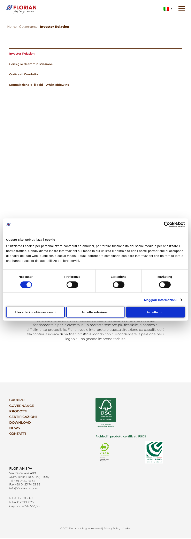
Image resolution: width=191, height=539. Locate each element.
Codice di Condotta (23, 75)
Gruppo (16, 401)
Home (12, 27)
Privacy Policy (112, 528)
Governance (28, 27)
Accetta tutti (156, 312)
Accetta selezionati (95, 312)
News (14, 429)
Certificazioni (23, 418)
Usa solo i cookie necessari (35, 312)
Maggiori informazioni (160, 299)
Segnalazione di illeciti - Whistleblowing (39, 85)
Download (20, 423)
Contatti (17, 435)
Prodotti (18, 412)
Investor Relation (22, 54)
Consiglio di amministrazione (31, 64)
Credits (126, 528)
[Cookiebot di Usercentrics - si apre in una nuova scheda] (167, 224)
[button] (181, 10)
